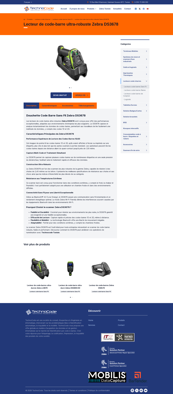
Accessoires (67, 106)
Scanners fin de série (131, 150)
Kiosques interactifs (131, 128)
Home (90, 320)
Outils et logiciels (129, 67)
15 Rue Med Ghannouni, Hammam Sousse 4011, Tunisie (110, 2)
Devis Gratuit (61, 95)
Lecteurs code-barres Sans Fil (62, 19)
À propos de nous (77, 9)
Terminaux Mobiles (130, 51)
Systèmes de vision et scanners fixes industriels (131, 59)
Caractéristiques (49, 106)
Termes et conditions (77, 390)
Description (31, 106)
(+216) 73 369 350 (141, 2)
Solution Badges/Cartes (132, 111)
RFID (125, 122)
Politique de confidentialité (99, 390)
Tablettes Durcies (130, 105)
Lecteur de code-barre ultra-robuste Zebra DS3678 (92, 19)
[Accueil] (24, 19)
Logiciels (127, 99)
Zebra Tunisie (105, 9)
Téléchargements (86, 106)
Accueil (64, 9)
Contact (127, 9)
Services (91, 325)
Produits (92, 9)
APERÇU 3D (81, 95)
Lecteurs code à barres (42, 19)
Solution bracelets (130, 117)
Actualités (117, 9)
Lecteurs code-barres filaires (135, 90)
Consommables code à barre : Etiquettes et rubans (132, 136)
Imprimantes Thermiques (128, 74)
